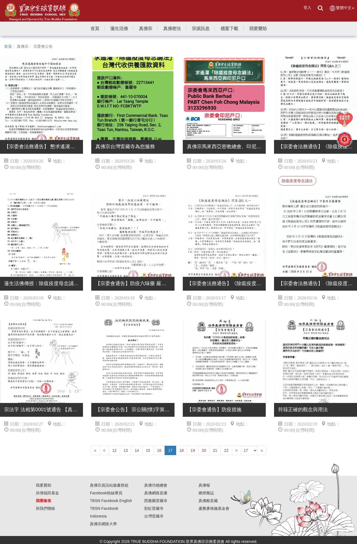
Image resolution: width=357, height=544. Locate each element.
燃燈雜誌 (206, 493)
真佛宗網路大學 (103, 524)
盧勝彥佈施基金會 (213, 508)
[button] (119, 29)
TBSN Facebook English (111, 500)
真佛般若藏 (208, 500)
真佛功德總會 (155, 485)
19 (192, 450)
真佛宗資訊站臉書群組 (109, 485)
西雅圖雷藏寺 (155, 500)
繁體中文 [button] (341, 8)
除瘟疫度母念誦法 (297, 181)
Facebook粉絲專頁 (106, 493)
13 (126, 450)
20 (204, 450)
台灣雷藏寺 (153, 516)
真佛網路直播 (155, 493)
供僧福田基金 (47, 493)
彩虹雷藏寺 (153, 508)
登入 (307, 7)
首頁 (8, 46)
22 (226, 450)
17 (170, 450)
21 (215, 450)
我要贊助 (43, 485)
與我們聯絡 (45, 508)
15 (148, 450)
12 (114, 450)
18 (181, 450)
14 (137, 450)
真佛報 (204, 485)
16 (159, 450)
